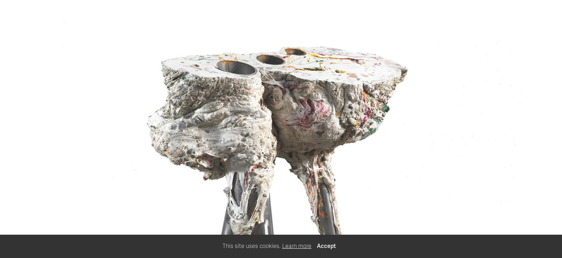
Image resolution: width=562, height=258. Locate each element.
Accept (326, 246)
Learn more (296, 246)
